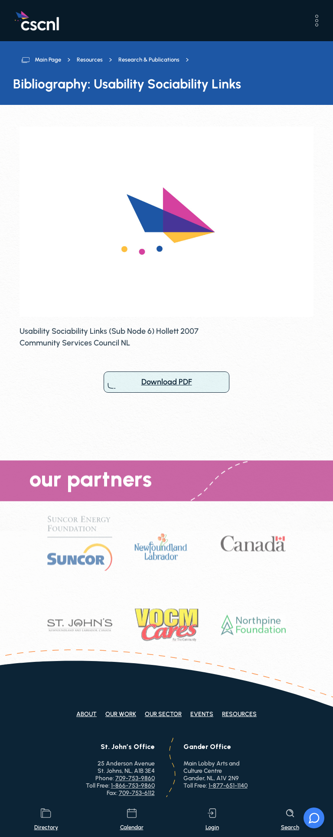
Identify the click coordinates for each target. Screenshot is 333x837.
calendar (132, 819)
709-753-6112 (137, 793)
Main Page (48, 59)
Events (201, 714)
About (86, 714)
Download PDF (166, 382)
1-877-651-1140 (228, 785)
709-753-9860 (135, 778)
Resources (90, 59)
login (212, 819)
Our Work (120, 714)
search (290, 819)
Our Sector (163, 714)
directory (46, 819)
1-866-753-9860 (133, 785)
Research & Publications (149, 59)
